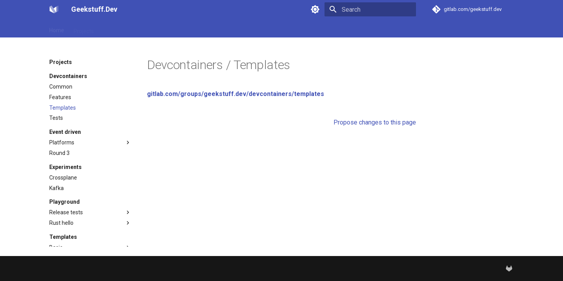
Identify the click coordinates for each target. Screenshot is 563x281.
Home (56, 28)
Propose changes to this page (374, 122)
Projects (84, 28)
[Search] (370, 9)
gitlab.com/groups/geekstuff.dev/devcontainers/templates (235, 94)
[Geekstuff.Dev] (54, 9)
